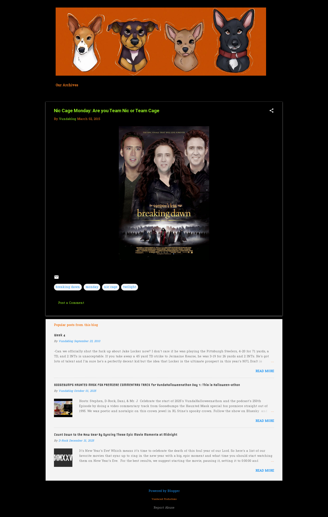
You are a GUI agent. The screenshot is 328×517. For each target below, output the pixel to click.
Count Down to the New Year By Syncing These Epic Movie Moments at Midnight (115, 435)
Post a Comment (71, 303)
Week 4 (59, 335)
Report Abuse (164, 508)
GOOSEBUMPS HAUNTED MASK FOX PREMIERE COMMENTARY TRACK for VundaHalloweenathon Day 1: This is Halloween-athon (147, 385)
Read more (264, 371)
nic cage (110, 287)
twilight (129, 287)
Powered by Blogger (164, 491)
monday (92, 287)
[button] (271, 111)
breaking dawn (68, 287)
